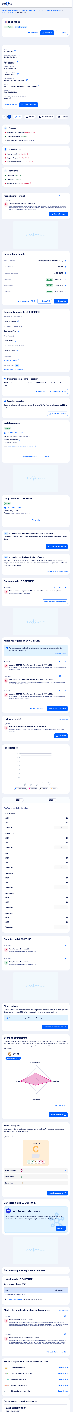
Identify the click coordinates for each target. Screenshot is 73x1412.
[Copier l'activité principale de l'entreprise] (18, 331)
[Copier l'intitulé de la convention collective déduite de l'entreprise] (17, 351)
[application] (36, 768)
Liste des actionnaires (57, 546)
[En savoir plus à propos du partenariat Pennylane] (63, 1391)
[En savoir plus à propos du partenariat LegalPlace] (63, 1368)
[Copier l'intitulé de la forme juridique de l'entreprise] (66, 261)
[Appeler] (62, 32)
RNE (10, 98)
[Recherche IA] (9, 117)
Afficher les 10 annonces (57, 708)
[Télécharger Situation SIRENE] (66, 286)
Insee (6, 98)
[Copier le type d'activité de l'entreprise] (15, 341)
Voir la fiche (36, 520)
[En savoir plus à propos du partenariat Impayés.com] (63, 1385)
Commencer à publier (60, 653)
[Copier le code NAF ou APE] (18, 74)
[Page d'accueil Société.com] (7, 4)
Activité (30, 117)
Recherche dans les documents (55, 602)
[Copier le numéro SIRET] (20, 56)
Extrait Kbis (60, 301)
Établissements (46, 117)
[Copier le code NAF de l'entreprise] (18, 321)
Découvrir (60, 1228)
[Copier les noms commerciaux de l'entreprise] (66, 273)
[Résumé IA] (54, 587)
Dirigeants (63, 117)
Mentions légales (11, 105)
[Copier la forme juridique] (27, 80)
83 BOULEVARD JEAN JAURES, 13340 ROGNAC (20, 86)
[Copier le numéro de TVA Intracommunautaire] (18, 62)
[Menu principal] (68, 3)
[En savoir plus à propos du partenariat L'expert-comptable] (63, 1379)
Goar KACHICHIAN (10, 92)
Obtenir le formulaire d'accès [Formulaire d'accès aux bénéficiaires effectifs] (58, 571)
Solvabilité (47, 33)
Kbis (17, 117)
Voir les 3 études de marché (56, 1352)
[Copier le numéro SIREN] (15, 51)
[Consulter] (60, 587)
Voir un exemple (63, 196)
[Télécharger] (65, 587)
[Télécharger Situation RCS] (66, 279)
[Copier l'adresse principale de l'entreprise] (39, 86)
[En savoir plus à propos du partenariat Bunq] (63, 1373)
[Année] (8, 1136)
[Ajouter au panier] (58, 214)
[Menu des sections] (4, 117)
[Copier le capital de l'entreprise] (66, 267)
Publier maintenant (37, 708)
